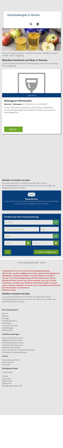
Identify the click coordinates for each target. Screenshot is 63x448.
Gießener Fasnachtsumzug (12, 345)
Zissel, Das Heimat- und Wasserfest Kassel (18, 350)
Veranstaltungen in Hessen (23, 14)
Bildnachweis (7, 381)
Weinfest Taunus (17, 53)
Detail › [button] (13, 129)
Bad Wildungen (8, 328)
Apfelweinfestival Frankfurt (12, 340)
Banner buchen (8, 362)
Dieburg (5, 316)
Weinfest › (32, 95)
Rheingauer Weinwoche (18, 100)
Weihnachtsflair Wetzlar (11, 347)
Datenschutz (7, 383)
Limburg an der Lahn (10, 325)
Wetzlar (5, 313)
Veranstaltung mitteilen (11, 360)
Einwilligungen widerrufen (12, 385)
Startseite (6, 53)
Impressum (6, 378)
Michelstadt (6, 323)
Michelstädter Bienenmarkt (12, 342)
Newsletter (31, 199)
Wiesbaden (17, 104)
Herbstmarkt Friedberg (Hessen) (14, 352)
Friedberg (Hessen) (9, 321)
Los (7, 252)
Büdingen (5, 318)
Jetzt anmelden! (43, 203)
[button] (30, 24)
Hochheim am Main (33, 53)
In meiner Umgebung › (46, 252)
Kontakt (5, 376)
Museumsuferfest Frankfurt (12, 338)
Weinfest (7, 104)
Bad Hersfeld (7, 330)
